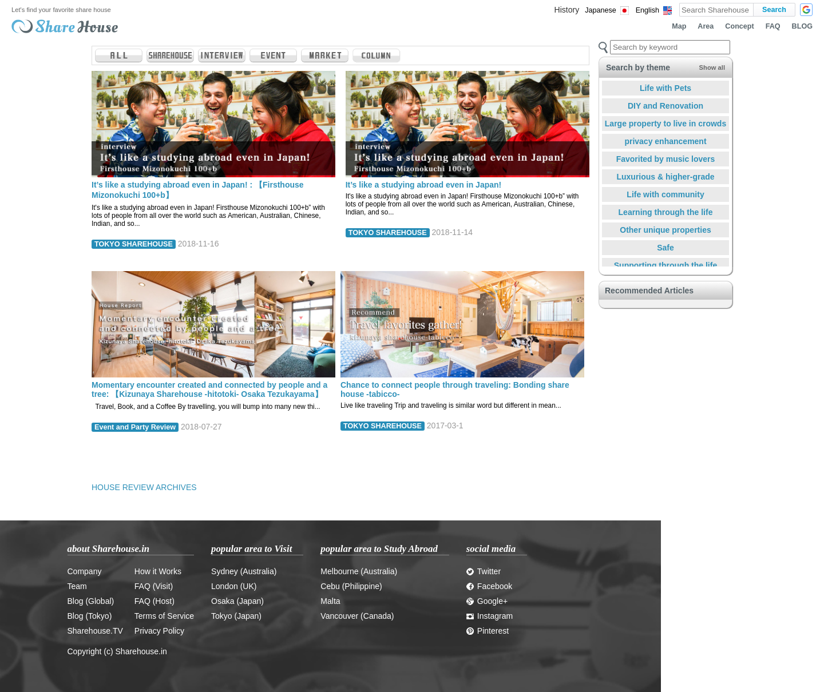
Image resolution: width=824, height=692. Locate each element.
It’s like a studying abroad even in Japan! (424, 184)
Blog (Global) (91, 601)
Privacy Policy (159, 630)
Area (706, 26)
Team (77, 586)
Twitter (483, 571)
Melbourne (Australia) (358, 571)
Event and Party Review (135, 427)
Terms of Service (164, 616)
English (647, 10)
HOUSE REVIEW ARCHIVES (144, 487)
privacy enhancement (665, 141)
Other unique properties (665, 229)
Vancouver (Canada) (357, 616)
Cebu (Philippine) (351, 586)
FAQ (773, 26)
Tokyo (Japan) (236, 616)
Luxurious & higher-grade (665, 176)
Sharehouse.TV (95, 630)
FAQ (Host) (154, 601)
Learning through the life (666, 212)
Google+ (487, 601)
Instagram (489, 616)
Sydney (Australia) (243, 571)
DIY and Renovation (665, 105)
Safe (665, 247)
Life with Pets (665, 88)
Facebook (489, 586)
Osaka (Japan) (237, 601)
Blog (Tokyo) (90, 616)
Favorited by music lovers (665, 159)
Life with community (665, 194)
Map (679, 26)
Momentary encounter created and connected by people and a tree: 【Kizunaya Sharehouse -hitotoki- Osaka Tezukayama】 (209, 389)
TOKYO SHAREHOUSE (133, 244)
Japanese (600, 10)
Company (85, 571)
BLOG (802, 26)
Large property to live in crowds (665, 123)
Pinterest (487, 630)
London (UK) (233, 586)
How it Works (157, 571)
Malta (330, 601)
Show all (712, 67)
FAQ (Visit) (153, 586)
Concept (739, 26)
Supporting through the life (665, 265)
